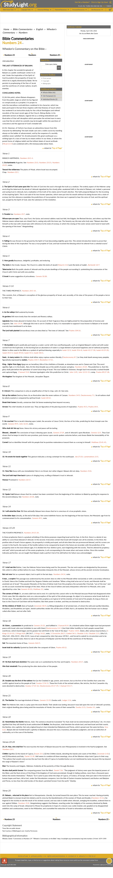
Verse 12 (6, 489)
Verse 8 (5, 386)
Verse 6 (5, 307)
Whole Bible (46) (49, 92)
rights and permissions (56, 856)
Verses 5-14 (7, 286)
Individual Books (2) (50, 99)
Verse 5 (5, 256)
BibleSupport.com (18, 831)
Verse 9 (5, 416)
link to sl (91, 856)
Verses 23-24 (8, 742)
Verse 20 (6, 676)
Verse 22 (6, 717)
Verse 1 (5, 153)
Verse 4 (5, 236)
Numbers (23, 32)
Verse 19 (6, 657)
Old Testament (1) (49, 96)
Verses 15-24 (8, 528)
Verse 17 (6, 562)
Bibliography (47, 83)
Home (6, 29)
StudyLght (16, 4)
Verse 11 (6, 466)
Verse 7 (5, 340)
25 (55, 55)
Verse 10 (6, 452)
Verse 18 (6, 621)
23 (10, 55)
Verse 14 (6, 506)
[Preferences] (110, 9)
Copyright (46, 81)
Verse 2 (5, 182)
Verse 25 (6, 790)
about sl (82, 856)
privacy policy (36, 856)
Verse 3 (5, 209)
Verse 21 (6, 695)
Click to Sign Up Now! (99, 2)
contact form (94, 860)
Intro (8, 61)
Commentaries (22, 29)
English (39, 29)
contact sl (72, 856)
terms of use (23, 856)
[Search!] (59, 68)
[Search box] (48, 68)
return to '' (53, 148)
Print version (47, 78)
